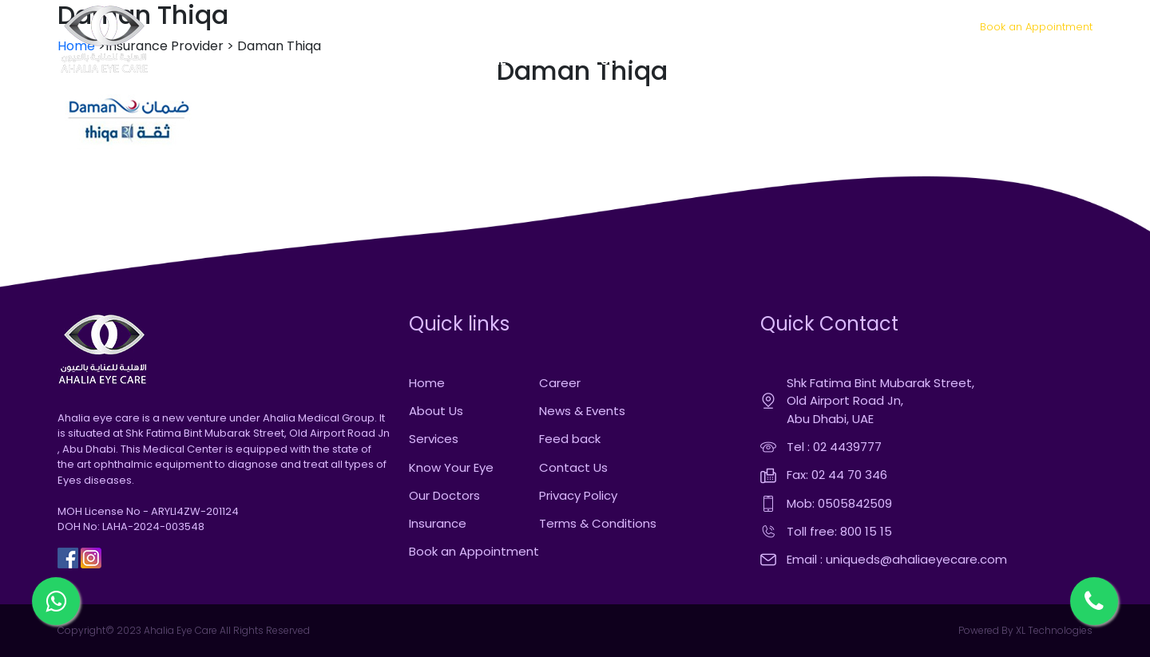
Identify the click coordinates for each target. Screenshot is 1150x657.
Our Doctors (444, 495)
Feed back (570, 438)
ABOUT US (553, 60)
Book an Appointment (1036, 26)
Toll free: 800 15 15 (839, 531)
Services (433, 438)
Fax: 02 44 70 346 (837, 474)
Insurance (437, 523)
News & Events (582, 410)
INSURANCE (818, 60)
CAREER (962, 60)
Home (427, 382)
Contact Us (573, 467)
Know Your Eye (451, 467)
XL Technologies (1052, 630)
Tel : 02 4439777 (834, 446)
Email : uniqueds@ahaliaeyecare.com (897, 559)
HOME (488, 60)
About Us (436, 410)
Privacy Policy (578, 495)
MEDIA (896, 61)
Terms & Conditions (597, 523)
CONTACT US (1043, 60)
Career (560, 382)
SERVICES (630, 60)
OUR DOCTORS (721, 60)
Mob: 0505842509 (839, 503)
